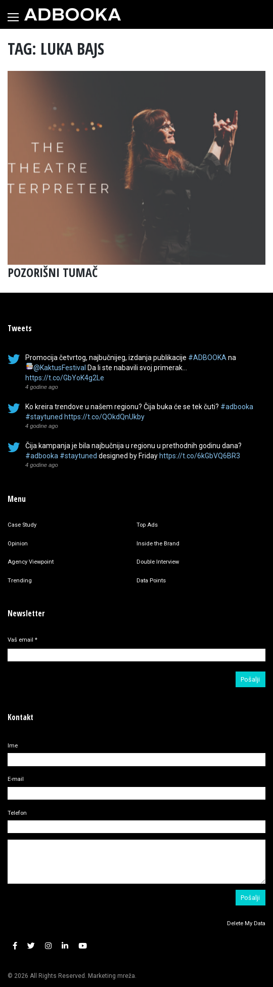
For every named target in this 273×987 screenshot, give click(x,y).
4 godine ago (41, 387)
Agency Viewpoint (31, 562)
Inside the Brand (157, 543)
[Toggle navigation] (13, 17)
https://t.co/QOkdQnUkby (104, 417)
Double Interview (157, 562)
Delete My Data (246, 923)
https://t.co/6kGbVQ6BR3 (199, 456)
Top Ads (147, 525)
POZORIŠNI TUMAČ (53, 272)
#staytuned (44, 417)
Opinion (18, 543)
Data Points (151, 580)
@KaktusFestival (59, 368)
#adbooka (236, 407)
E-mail (16, 779)
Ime (13, 745)
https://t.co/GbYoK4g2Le (64, 378)
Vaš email (22, 640)
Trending (20, 580)
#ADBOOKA (207, 357)
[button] (15, 946)
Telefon (17, 813)
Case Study (22, 525)
